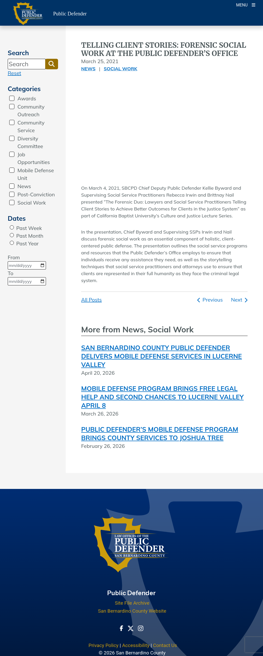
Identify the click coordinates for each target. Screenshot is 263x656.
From (27, 261)
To (27, 277)
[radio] (12, 227)
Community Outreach (30, 110)
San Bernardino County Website (132, 611)
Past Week (29, 228)
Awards (26, 98)
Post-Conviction (36, 194)
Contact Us (165, 645)
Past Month (29, 236)
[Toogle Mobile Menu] (245, 4)
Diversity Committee (30, 142)
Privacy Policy (103, 645)
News (24, 186)
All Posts (91, 299)
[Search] (26, 64)
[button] (51, 64)
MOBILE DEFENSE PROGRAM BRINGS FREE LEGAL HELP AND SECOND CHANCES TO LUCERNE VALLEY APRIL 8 (162, 396)
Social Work (31, 202)
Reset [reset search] (14, 73)
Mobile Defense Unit (35, 174)
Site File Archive (132, 603)
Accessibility (135, 645)
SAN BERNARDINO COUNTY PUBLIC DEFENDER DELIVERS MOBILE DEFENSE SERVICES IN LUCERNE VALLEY (161, 356)
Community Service (30, 126)
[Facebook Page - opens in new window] (121, 628)
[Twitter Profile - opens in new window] (130, 628)
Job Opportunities (33, 158)
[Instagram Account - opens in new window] (140, 628)
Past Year (27, 243)
